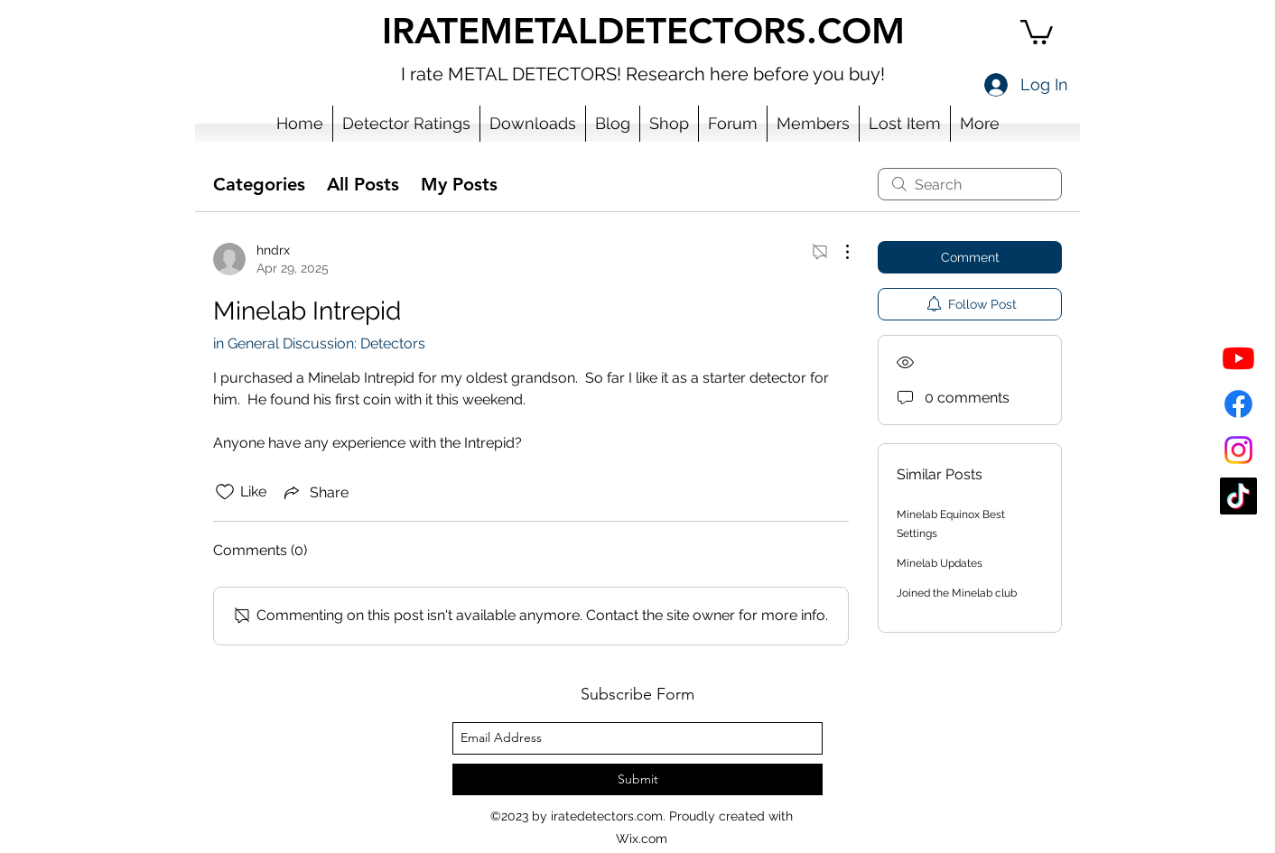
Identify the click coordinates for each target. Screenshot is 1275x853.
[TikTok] (1238, 496)
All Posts (363, 184)
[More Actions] (838, 252)
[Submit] (637, 779)
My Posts (459, 184)
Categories (259, 184)
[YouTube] (1238, 357)
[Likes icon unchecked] (225, 492)
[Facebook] (1238, 403)
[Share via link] (315, 492)
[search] (970, 184)
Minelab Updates (939, 563)
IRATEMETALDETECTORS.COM (643, 30)
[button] (1036, 30)
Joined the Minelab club (957, 593)
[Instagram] (1238, 449)
